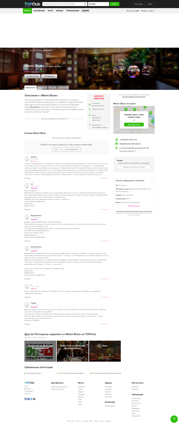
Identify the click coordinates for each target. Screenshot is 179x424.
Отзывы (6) (42, 88)
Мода (133, 413)
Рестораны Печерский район (72, 373)
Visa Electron (123, 191)
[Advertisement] (89, 31)
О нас (26, 386)
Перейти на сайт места (130, 143)
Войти (150, 4)
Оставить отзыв (32, 76)
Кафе (80, 399)
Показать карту (134, 124)
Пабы (80, 402)
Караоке (81, 392)
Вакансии (27, 389)
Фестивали (108, 397)
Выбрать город (147, 11)
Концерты (108, 389)
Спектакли (108, 394)
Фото (50, 11)
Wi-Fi (128, 199)
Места (27, 11)
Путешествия (136, 416)
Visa (117, 191)
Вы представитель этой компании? (134, 97)
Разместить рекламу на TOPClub (134, 167)
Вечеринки (108, 387)
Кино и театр (136, 403)
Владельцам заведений (59, 387)
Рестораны (28, 69)
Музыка (134, 406)
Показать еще (134, 206)
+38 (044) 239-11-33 (98, 109)
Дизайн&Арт (136, 408)
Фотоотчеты (137, 383)
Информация (31, 88)
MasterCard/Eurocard (144, 189)
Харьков (85, 421)
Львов (102, 421)
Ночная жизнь (136, 398)
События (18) (63, 88)
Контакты (27, 394)
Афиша (59, 11)
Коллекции (39, 11)
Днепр (96, 421)
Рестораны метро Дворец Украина (107, 373)
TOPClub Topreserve (57, 389)
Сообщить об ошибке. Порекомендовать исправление (134, 211)
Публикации (72, 11)
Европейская (96, 118)
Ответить (27, 178)
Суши (80, 404)
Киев (26, 50)
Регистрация (138, 4)
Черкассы (108, 421)
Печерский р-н (97, 125)
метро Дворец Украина (99, 127)
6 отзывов (35, 72)
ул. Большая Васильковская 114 (98, 104)
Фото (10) (52, 88)
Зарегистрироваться (71, 149)
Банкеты (81, 397)
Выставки (108, 392)
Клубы (80, 389)
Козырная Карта (128, 195)
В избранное (49, 76)
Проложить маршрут (127, 151)
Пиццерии (81, 394)
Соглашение (28, 391)
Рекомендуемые (110, 406)
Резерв (85, 11)
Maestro (133, 189)
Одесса (78, 421)
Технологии (135, 411)
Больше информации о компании (55, 119)
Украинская (96, 120)
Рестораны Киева (35, 50)
